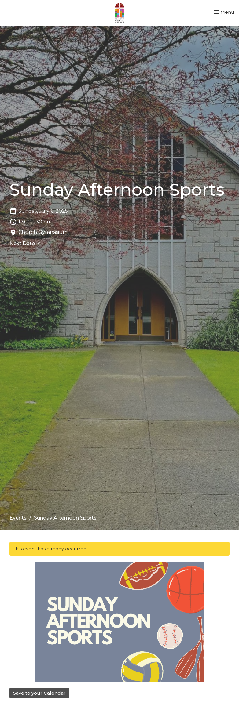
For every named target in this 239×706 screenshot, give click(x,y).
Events (18, 518)
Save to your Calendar (39, 693)
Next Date (25, 242)
